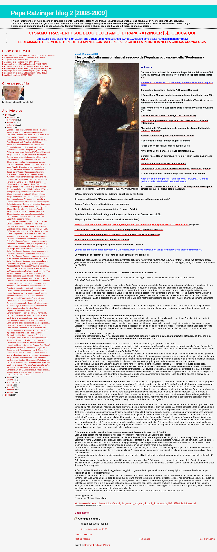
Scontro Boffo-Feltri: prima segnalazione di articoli (26, 169)
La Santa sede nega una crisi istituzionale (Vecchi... (27, 246)
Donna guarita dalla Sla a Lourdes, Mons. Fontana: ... (28, 353)
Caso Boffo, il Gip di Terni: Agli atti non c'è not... (25, 137)
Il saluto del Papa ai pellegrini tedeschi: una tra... (26, 340)
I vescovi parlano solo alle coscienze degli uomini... (27, 293)
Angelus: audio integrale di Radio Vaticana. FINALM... (28, 189)
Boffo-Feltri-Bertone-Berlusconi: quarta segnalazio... (27, 241)
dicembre (11, 117)
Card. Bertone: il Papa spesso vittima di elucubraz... (27, 325)
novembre (11, 120)
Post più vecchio (207, 539)
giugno (10, 380)
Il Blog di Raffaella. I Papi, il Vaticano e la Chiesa (23, 57)
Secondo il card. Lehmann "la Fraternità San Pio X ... (28, 367)
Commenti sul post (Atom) (97, 545)
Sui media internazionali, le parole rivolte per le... (26, 147)
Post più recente (82, 539)
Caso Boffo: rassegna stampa (18, 219)
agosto (10, 127)
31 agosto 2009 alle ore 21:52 (94, 529)
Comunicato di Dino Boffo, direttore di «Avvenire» (26, 283)
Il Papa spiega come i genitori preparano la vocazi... (27, 187)
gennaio (11, 392)
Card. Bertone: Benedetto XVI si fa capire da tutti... (27, 328)
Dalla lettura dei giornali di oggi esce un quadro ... (26, 263)
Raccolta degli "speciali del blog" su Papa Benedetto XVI (27, 68)
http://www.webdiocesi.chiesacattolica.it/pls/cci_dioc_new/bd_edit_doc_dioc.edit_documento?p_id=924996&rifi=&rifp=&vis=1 (135, 503)
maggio (10, 382)
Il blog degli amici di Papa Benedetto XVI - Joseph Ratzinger (28, 55)
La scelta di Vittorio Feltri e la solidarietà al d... (25, 300)
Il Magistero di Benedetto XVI (15, 59)
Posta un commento (83, 534)
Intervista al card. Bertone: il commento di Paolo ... (27, 286)
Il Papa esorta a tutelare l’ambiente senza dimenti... (27, 357)
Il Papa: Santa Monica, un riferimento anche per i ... (27, 154)
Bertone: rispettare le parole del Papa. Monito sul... (27, 313)
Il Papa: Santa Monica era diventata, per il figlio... (26, 211)
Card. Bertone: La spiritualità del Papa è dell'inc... (26, 318)
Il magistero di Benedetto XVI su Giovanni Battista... (27, 236)
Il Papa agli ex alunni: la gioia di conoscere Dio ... (26, 132)
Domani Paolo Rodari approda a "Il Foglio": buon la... (28, 179)
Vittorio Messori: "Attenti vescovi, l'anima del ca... (26, 291)
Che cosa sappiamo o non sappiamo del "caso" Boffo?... (29, 164)
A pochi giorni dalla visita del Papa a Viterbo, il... (26, 333)
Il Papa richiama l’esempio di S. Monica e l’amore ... (27, 194)
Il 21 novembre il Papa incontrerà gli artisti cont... (26, 298)
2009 (7, 115)
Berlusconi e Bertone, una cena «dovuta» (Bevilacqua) (28, 362)
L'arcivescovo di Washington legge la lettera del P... (27, 226)
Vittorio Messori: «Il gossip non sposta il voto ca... (26, 224)
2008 (7, 395)
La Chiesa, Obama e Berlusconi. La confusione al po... (28, 135)
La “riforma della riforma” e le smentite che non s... (27, 239)
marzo (10, 387)
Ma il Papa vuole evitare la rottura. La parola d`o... (27, 249)
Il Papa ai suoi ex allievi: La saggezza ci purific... (26, 162)
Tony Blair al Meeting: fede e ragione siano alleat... (27, 296)
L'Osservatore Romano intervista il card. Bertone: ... (27, 320)
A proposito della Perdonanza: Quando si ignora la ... (28, 266)
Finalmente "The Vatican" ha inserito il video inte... (27, 343)
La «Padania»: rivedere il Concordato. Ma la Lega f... (28, 360)
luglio (9, 377)
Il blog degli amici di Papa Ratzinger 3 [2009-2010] (24, 73)
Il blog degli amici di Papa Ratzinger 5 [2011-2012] (24, 64)
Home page (144, 539)
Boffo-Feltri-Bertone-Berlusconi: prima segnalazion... (27, 261)
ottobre (10, 122)
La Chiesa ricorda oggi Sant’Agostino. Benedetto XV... (28, 271)
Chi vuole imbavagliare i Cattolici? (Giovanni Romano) (28, 152)
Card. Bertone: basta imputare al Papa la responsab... (28, 323)
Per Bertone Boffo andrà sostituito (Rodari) (24, 182)
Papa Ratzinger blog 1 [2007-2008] (17, 75)
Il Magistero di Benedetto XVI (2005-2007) (20, 62)
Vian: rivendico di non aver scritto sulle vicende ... (26, 160)
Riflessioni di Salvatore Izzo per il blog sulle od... (26, 150)
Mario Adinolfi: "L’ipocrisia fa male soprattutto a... (26, 167)
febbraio (11, 390)
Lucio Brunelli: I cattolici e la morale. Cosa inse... (26, 216)
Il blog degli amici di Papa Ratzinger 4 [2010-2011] (24, 70)
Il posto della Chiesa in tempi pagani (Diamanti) (25, 172)
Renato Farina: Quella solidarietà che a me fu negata (28, 202)
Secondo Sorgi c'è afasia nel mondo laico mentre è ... (28, 306)
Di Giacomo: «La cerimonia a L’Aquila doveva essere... (28, 231)
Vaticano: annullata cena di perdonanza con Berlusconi (28, 281)
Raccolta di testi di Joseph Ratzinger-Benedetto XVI (25, 66)
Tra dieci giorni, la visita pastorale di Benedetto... (26, 335)
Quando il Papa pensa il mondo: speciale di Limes (27, 130)
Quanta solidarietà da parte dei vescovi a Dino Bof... (27, 229)
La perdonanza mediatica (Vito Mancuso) (23, 310)
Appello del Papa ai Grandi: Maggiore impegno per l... (28, 207)
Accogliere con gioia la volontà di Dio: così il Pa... (26, 192)
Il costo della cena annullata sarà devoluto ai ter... (26, 276)
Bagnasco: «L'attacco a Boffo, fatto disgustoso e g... (27, 244)
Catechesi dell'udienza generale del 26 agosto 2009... (28, 330)
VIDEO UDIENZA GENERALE (19, 375)
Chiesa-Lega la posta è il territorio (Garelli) (24, 308)
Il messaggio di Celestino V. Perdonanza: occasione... (28, 278)
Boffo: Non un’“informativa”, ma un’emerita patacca (27, 221)
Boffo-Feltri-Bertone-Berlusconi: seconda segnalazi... (28, 256)
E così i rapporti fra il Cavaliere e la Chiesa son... (26, 142)
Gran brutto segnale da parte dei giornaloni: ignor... (27, 288)
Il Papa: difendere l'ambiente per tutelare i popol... (26, 197)
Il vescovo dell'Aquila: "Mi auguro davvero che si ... (27, 199)
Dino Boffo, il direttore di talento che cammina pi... (26, 254)
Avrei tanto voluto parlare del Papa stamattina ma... (27, 177)
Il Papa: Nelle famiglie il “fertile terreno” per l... (25, 209)
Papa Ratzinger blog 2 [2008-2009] (59, 13)
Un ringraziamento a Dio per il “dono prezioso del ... (27, 338)
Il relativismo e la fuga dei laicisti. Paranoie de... (26, 372)
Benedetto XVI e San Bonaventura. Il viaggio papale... (28, 370)
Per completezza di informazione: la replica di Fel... (27, 268)
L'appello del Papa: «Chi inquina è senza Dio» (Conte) (28, 345)
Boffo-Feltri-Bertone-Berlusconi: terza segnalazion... (27, 251)
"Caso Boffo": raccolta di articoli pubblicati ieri (25, 174)
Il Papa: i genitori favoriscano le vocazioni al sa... (26, 214)
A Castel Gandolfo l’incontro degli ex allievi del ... (26, 273)
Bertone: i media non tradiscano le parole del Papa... (27, 315)
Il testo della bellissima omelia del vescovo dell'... (26, 145)
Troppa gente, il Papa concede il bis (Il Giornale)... (27, 350)
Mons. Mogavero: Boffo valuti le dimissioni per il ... (27, 140)
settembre (11, 125)
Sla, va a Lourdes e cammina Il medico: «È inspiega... (28, 355)
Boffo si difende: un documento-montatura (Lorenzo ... (28, 204)
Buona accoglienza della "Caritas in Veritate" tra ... (27, 234)
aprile (10, 385)
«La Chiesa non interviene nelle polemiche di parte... (27, 258)
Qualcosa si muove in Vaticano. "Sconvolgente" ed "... (28, 365)
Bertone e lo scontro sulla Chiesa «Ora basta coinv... (27, 303)
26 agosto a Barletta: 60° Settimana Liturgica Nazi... (27, 347)
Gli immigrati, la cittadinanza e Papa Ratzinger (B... (27, 184)
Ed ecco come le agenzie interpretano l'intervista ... (27, 157)
